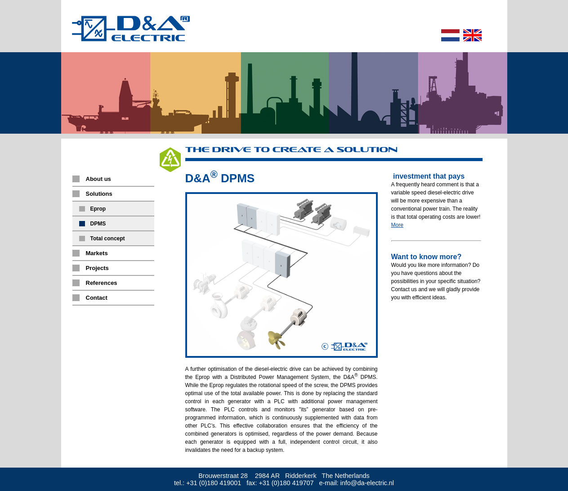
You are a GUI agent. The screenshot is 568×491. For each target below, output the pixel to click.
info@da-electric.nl (367, 482)
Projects (97, 268)
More (397, 225)
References (101, 282)
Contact (96, 297)
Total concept (107, 238)
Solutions (99, 193)
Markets (97, 253)
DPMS (98, 224)
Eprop (98, 209)
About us (98, 179)
